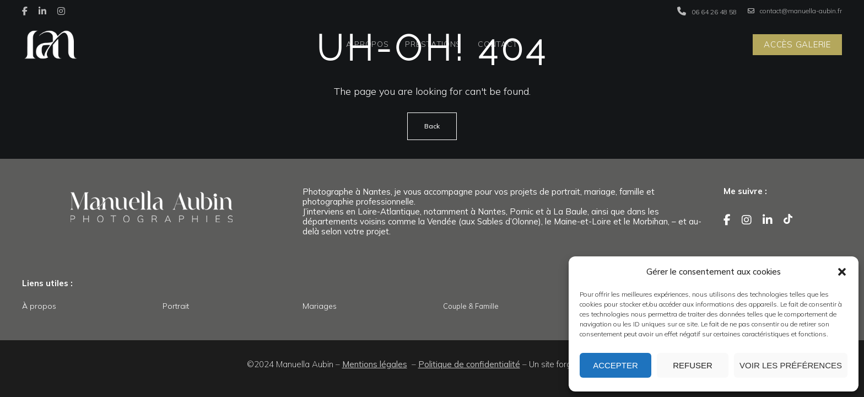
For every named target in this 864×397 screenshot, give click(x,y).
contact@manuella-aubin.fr (795, 11)
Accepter (615, 365)
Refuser (692, 365)
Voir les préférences (790, 365)
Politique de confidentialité (469, 364)
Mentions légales (374, 364)
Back (432, 126)
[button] (841, 271)
